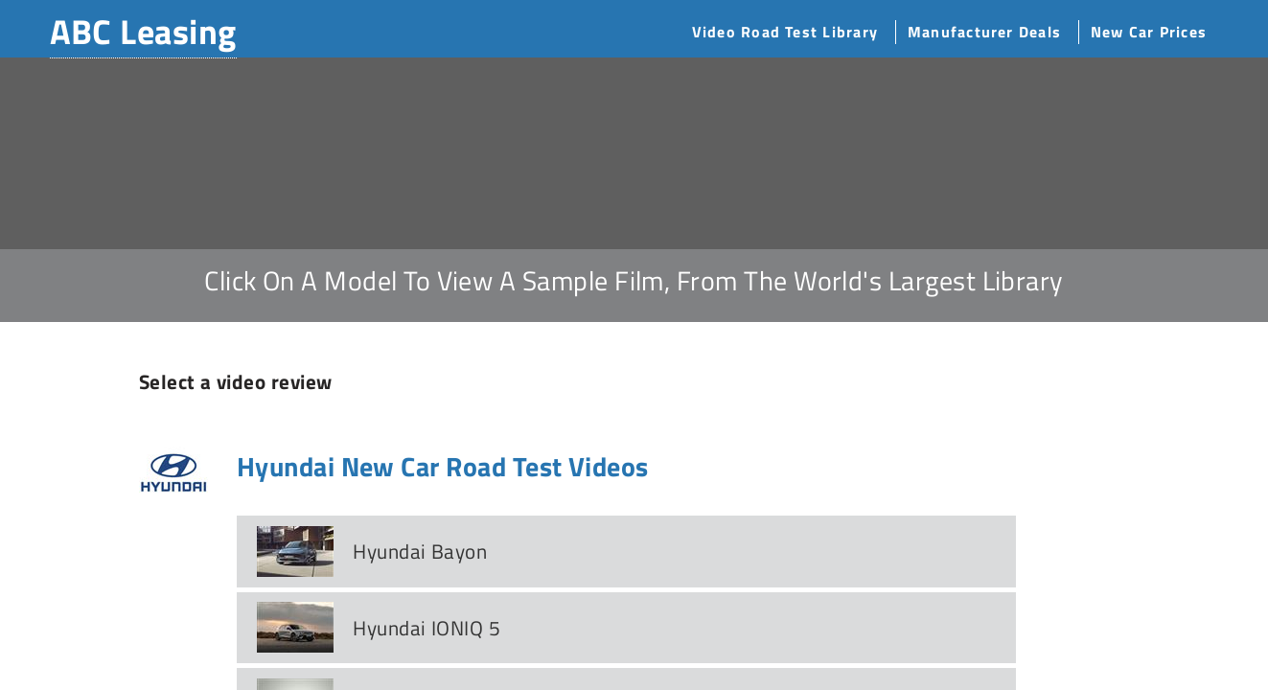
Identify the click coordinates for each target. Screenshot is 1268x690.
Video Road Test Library (785, 31)
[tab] (626, 551)
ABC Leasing (143, 31)
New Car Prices (1149, 31)
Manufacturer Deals (984, 31)
